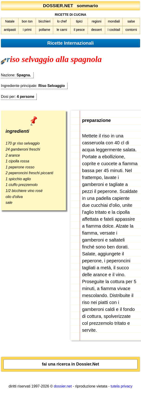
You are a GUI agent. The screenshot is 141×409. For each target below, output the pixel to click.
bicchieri (44, 21)
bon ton (27, 21)
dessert (96, 29)
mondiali (114, 21)
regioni (96, 21)
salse (131, 21)
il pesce (79, 29)
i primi (27, 29)
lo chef (62, 21)
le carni (62, 29)
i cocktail (114, 29)
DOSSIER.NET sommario (70, 5)
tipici (79, 21)
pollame (44, 29)
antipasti (10, 29)
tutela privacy (121, 386)
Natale (9, 21)
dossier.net (63, 386)
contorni (131, 29)
